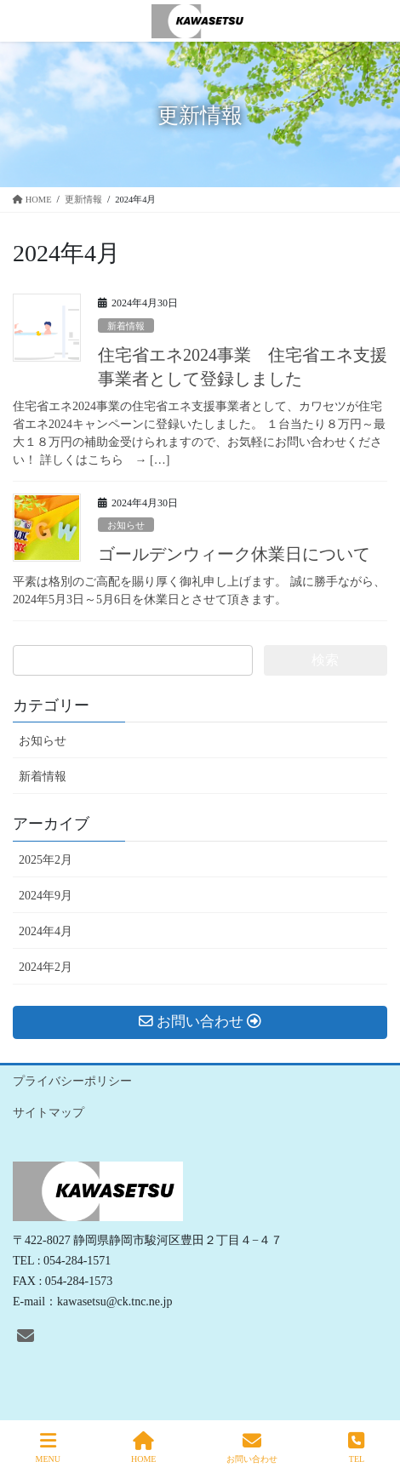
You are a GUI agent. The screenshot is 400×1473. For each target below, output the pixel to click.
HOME (143, 1447)
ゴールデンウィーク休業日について (234, 554)
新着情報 (126, 326)
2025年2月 (45, 860)
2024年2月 (45, 967)
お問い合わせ (251, 1447)
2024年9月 (45, 895)
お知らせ (126, 525)
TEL (356, 1447)
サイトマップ (48, 1112)
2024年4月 (45, 931)
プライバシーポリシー (72, 1081)
